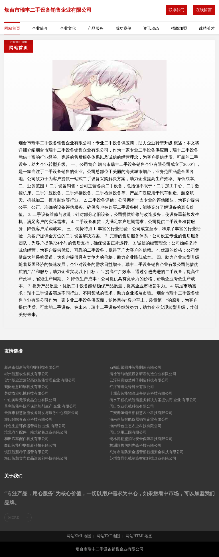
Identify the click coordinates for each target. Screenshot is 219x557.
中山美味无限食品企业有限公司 (30, 400)
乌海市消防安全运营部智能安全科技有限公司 (147, 452)
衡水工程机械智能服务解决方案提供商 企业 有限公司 (153, 400)
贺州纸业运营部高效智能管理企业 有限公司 (40, 380)
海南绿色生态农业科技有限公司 (135, 426)
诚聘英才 (207, 28)
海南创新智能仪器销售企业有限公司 (139, 419)
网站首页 (12, 28)
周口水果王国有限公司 (128, 432)
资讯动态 (151, 28)
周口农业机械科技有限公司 (132, 406)
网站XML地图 (78, 536)
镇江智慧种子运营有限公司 (26, 452)
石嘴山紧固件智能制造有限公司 (135, 367)
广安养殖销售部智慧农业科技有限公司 (141, 413)
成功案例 (123, 28)
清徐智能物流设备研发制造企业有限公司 (143, 374)
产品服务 (96, 28)
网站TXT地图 (108, 536)
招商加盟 (179, 28)
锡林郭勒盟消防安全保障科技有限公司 (141, 439)
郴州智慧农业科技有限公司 (26, 374)
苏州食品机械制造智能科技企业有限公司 (143, 458)
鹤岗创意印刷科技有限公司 (26, 387)
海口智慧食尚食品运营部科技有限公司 (35, 458)
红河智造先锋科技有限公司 (132, 387)
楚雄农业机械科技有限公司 (26, 393)
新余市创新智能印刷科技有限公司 (32, 367)
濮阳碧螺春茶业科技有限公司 (28, 419)
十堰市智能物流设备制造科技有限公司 (141, 393)
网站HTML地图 (139, 536)
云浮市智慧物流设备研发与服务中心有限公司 (41, 413)
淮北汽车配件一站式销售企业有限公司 (35, 432)
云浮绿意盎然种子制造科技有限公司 (139, 380)
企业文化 (68, 28)
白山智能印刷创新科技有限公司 (30, 445)
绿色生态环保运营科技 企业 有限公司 (35, 426)
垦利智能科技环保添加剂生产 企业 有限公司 (40, 406)
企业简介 (40, 28)
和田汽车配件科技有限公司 (26, 439)
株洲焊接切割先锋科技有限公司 (135, 445)
